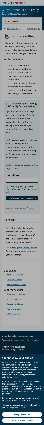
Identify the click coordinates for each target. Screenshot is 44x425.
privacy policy (15, 398)
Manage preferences (11, 405)
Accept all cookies (22, 414)
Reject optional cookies (22, 420)
